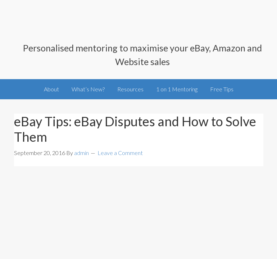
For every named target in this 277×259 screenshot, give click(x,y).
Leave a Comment (120, 152)
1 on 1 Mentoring (176, 89)
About (51, 89)
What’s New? (88, 89)
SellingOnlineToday (45, 25)
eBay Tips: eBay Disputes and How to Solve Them (135, 129)
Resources (130, 89)
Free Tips (221, 89)
